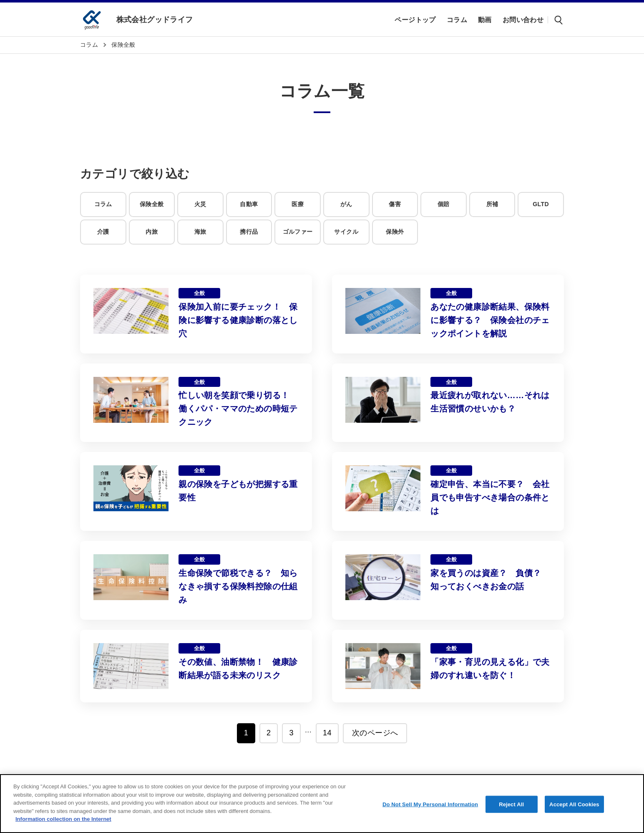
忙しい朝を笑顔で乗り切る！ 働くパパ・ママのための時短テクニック (238, 409)
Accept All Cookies (574, 804)
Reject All (511, 804)
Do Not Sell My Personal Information (430, 804)
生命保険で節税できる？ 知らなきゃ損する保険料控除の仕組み (238, 586)
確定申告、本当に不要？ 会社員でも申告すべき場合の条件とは (490, 497)
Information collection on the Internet (63, 819)
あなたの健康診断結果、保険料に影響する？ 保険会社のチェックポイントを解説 (490, 320)
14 (327, 733)
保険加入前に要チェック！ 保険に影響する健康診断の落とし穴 (238, 320)
